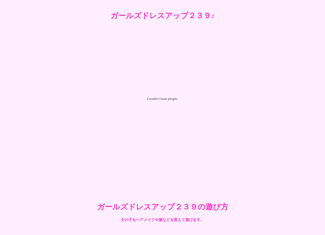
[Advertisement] (162, 178)
